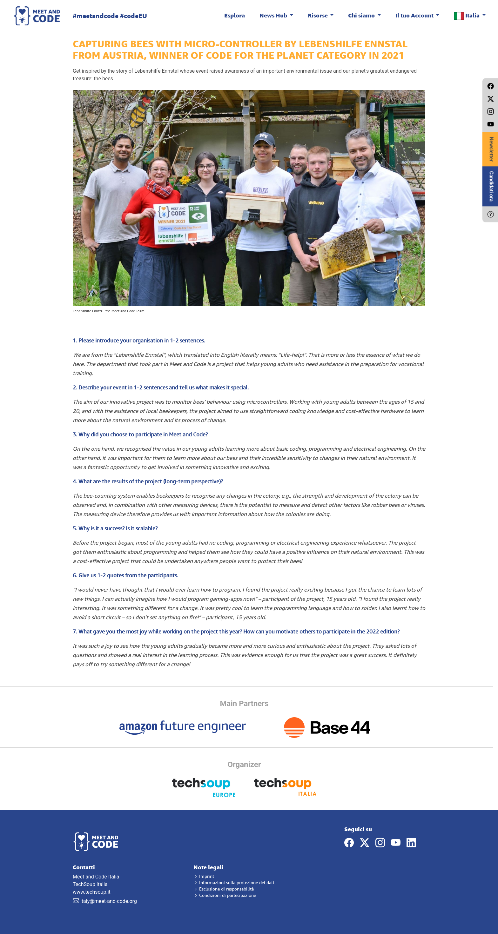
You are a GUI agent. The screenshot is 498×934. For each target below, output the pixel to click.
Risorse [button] (318, 15)
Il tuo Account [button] (415, 15)
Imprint (203, 876)
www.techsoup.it (92, 892)
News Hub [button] (273, 15)
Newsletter (491, 149)
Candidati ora (491, 186)
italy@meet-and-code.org (108, 901)
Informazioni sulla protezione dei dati (233, 882)
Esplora (234, 15)
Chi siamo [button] (362, 15)
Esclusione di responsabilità (223, 888)
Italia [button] (467, 16)
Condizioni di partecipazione (224, 895)
